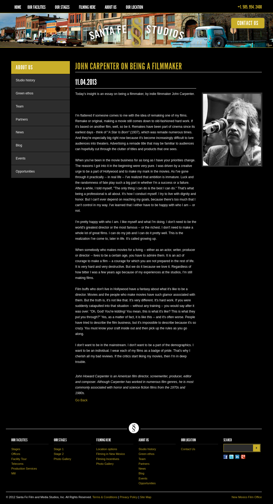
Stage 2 (59, 453)
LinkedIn (237, 457)
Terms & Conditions (104, 497)
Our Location (134, 7)
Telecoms (17, 463)
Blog (19, 145)
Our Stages (62, 7)
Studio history (25, 80)
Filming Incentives (107, 459)
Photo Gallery (62, 459)
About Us (111, 7)
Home (17, 7)
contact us (247, 23)
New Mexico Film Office (247, 497)
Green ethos (24, 93)
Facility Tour (18, 459)
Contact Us (188, 449)
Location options (106, 449)
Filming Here (87, 7)
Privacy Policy (129, 497)
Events (21, 158)
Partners (22, 119)
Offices (15, 453)
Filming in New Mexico (110, 453)
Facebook (225, 457)
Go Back (81, 400)
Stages (15, 449)
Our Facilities (36, 7)
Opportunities (25, 171)
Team (19, 106)
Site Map (145, 497)
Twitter (231, 457)
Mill (13, 473)
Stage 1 (59, 449)
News (20, 132)
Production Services (24, 468)
